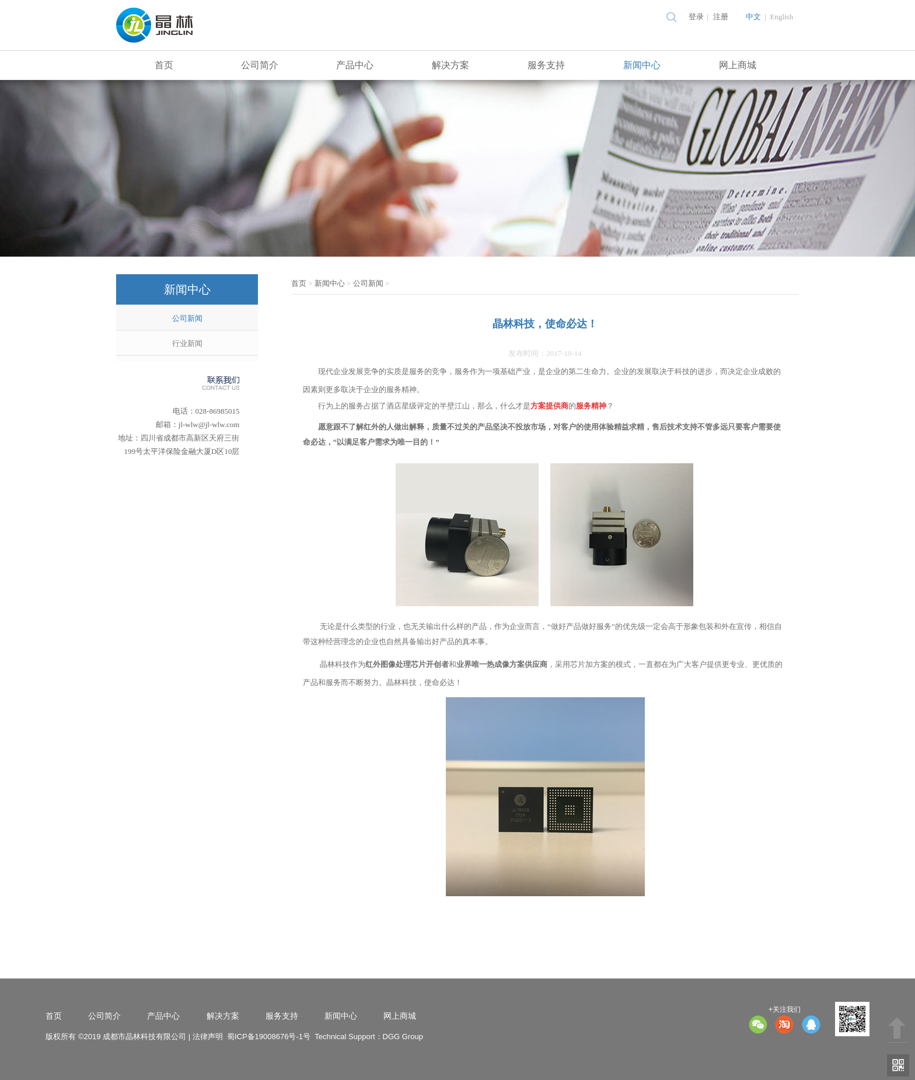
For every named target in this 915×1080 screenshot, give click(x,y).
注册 (720, 16)
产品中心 (354, 65)
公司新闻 (187, 318)
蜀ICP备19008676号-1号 (268, 1036)
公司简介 (259, 65)
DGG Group (403, 1036)
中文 (753, 16)
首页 (164, 65)
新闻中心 (642, 65)
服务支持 (546, 65)
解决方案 (450, 65)
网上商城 (737, 65)
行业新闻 (187, 343)
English (781, 16)
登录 (696, 16)
